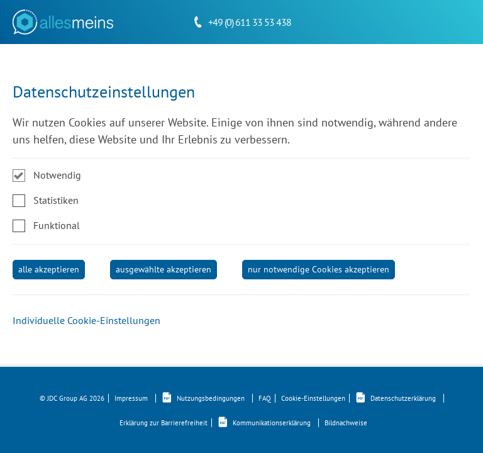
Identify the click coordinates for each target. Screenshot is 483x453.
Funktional (56, 225)
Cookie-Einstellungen (313, 398)
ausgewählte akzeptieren (163, 269)
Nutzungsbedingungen (207, 398)
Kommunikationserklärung (268, 422)
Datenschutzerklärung (399, 398)
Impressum (135, 398)
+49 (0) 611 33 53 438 (249, 22)
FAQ (264, 398)
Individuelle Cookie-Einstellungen (86, 320)
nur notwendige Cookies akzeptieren (318, 269)
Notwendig (57, 175)
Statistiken (56, 200)
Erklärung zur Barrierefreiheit (163, 422)
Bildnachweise (346, 422)
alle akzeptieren (48, 269)
